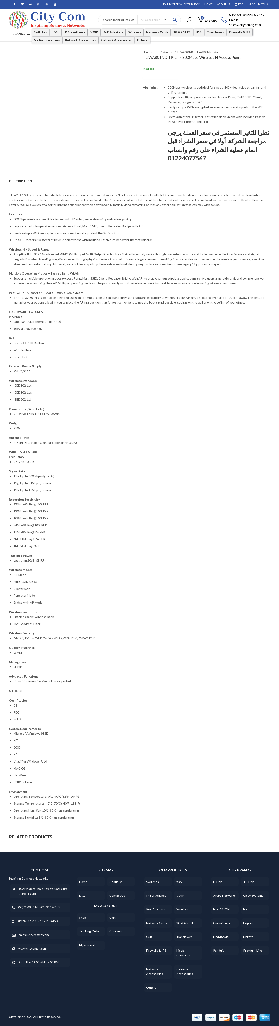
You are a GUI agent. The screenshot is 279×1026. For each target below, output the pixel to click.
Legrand (248, 923)
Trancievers (184, 937)
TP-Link (248, 882)
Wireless (168, 52)
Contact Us (117, 895)
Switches (152, 882)
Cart (112, 917)
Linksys (248, 937)
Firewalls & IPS (156, 950)
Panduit (218, 950)
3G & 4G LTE (185, 923)
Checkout (116, 931)
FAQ (82, 895)
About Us (115, 882)
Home (146, 52)
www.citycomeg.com (32, 948)
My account (87, 945)
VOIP (180, 895)
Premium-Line (252, 950)
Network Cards (156, 923)
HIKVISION (221, 909)
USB (149, 937)
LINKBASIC (221, 937)
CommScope (221, 923)
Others (151, 987)
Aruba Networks (224, 895)
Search (174, 20)
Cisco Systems (253, 895)
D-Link (217, 882)
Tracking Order (89, 931)
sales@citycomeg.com (34, 935)
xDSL (179, 882)
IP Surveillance (156, 895)
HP (245, 909)
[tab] (20, 181)
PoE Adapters (155, 909)
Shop (156, 52)
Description (20, 181)
